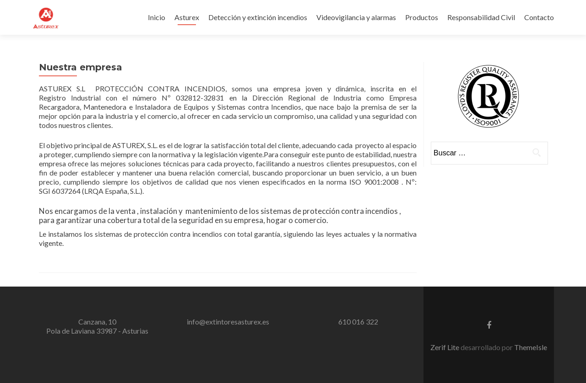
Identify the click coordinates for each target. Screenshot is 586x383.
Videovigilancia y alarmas (356, 17)
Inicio (156, 17)
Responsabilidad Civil (481, 17)
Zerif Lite (445, 347)
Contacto (539, 17)
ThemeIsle (530, 347)
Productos (421, 17)
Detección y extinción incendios (257, 17)
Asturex (186, 17)
